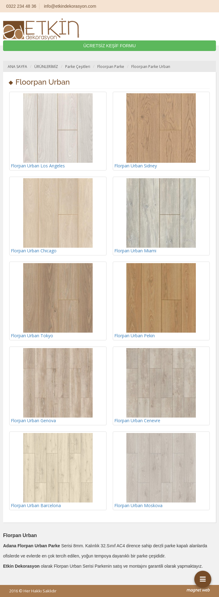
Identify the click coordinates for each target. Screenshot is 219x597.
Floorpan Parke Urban (150, 66)
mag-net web (198, 590)
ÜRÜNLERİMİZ (46, 66)
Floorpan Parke (110, 66)
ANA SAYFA (17, 66)
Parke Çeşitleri (77, 66)
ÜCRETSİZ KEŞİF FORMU (109, 45)
